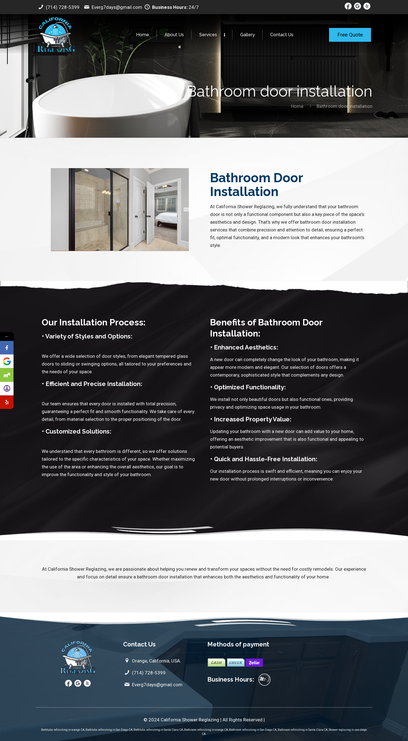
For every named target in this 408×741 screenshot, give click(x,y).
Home (297, 106)
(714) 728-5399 (58, 7)
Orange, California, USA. (152, 661)
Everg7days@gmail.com (113, 7)
